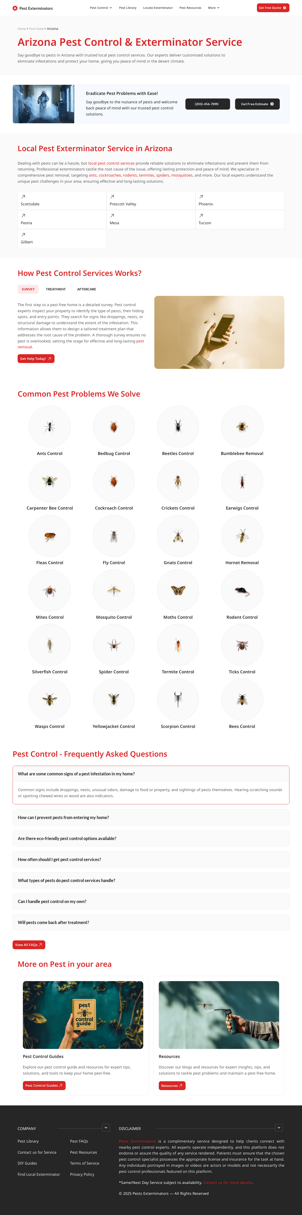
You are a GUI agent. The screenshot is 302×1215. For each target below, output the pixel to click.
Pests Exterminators (137, 1141)
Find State (36, 29)
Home (22, 29)
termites (146, 175)
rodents (130, 175)
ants (93, 175)
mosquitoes (182, 175)
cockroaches (110, 175)
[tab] (28, 289)
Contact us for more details (227, 1182)
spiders (162, 175)
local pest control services (111, 163)
